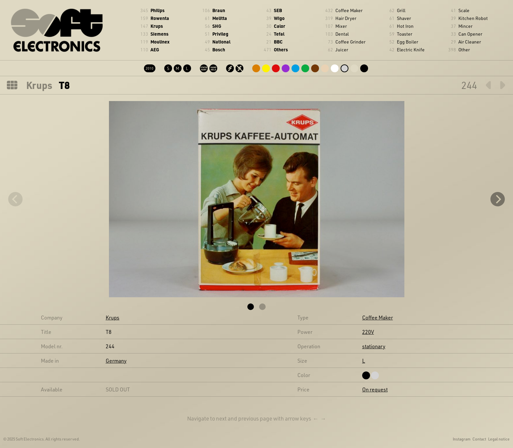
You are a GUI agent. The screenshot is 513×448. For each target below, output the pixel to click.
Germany (116, 360)
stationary (373, 346)
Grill (401, 10)
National (221, 42)
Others (281, 49)
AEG (154, 49)
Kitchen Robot (473, 18)
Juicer (341, 49)
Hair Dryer (345, 18)
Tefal (279, 34)
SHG (216, 26)
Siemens (159, 34)
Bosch (218, 49)
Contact (479, 438)
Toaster (404, 34)
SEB (278, 10)
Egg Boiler (407, 42)
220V (368, 331)
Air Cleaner (469, 42)
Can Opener (470, 34)
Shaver (404, 18)
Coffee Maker (349, 10)
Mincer (465, 26)
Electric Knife (411, 49)
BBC (278, 42)
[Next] (497, 199)
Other (464, 49)
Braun (218, 10)
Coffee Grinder (350, 42)
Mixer (341, 26)
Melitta (219, 18)
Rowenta (159, 18)
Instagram (461, 438)
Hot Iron (405, 26)
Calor (279, 26)
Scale (463, 10)
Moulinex (159, 42)
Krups (156, 26)
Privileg (220, 34)
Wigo (279, 18)
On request (375, 389)
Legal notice (499, 438)
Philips (157, 10)
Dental (342, 34)
